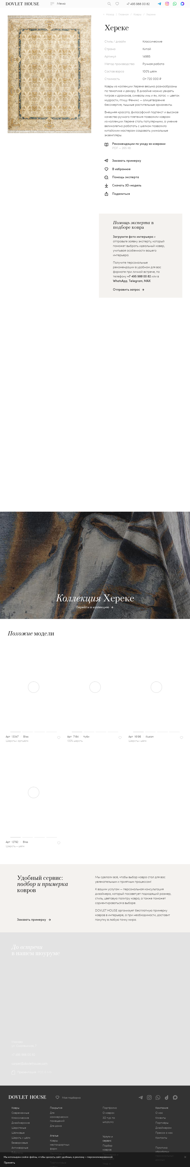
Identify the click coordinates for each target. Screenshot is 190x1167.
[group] (33, 1017)
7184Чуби (80, 1066)
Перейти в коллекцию (92, 937)
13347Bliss (19, 1066)
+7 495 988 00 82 (138, 4)
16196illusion (143, 1066)
